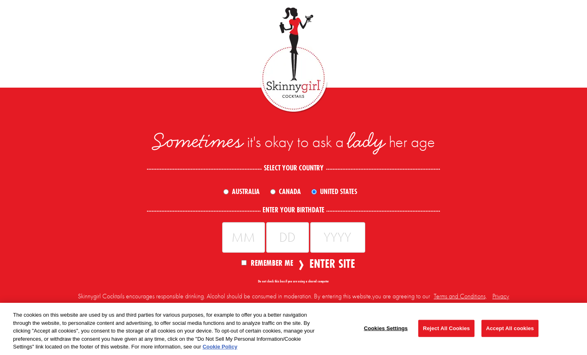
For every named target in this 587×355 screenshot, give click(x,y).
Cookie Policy (220, 347)
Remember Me (267, 262)
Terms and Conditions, (460, 296)
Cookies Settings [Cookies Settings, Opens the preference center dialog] (386, 328)
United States (338, 191)
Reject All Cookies (446, 328)
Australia (246, 191)
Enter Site (329, 264)
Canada (290, 191)
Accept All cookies (510, 328)
